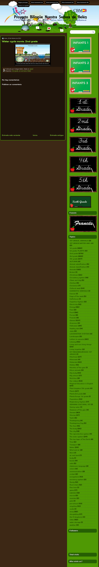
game (72, 490)
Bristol (72, 272)
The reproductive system (79, 434)
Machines (73, 357)
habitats (73, 493)
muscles (73, 498)
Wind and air (75, 450)
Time (71, 442)
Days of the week (76, 296)
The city (73, 431)
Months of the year (77, 367)
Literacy (73, 342)
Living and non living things (80, 344)
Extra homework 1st (37, 2)
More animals (75, 370)
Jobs (72, 331)
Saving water (75, 407)
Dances (72, 294)
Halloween (74, 326)
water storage (75, 522)
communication (76, 471)
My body (73, 373)
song (72, 511)
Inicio (35, 135)
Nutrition (73, 378)
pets (71, 501)
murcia (72, 495)
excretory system (76, 479)
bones (72, 461)
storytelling (74, 514)
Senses (72, 412)
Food (72, 312)
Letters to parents (77, 339)
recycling (73, 506)
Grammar (73, 323)
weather (73, 525)
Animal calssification (78, 264)
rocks (72, 509)
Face (71, 310)
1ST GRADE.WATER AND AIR (82, 243)
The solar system (76, 436)
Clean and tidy (75, 280)
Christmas (74, 275)
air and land (23, 71)
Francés (73, 318)
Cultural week (75, 288)
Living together (76, 349)
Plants (72, 391)
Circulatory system (77, 277)
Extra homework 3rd (67, 2)
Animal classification (78, 267)
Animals (73, 269)
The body (73, 428)
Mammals (73, 359)
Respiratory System (77, 402)
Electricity (74, 304)
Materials (73, 362)
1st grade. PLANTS (77, 251)
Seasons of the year (78, 410)
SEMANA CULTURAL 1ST (80, 404)
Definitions (74, 299)
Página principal (23, 2)
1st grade (73, 248)
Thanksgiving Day (76, 423)
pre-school (74, 503)
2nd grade (15, 71)
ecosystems (74, 477)
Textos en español (23, 5)
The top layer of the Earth (80, 439)
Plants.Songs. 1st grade (79, 396)
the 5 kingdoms (76, 517)
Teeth (72, 418)
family (72, 482)
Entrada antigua (56, 135)
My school (74, 375)
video (72, 519)
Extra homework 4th (83, 2)
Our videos (74, 381)
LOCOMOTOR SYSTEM (79, 334)
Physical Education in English (81, 383)
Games (72, 320)
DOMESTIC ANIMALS (79, 291)
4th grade (73, 259)
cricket (72, 474)
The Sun (73, 426)
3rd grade (73, 256)
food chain (74, 485)
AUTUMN (73, 261)
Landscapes (74, 336)
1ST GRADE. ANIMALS (79, 241)
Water (29, 71)
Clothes (73, 283)
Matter (72, 365)
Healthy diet (74, 328)
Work (72, 453)
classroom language (77, 466)
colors (72, 469)
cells (71, 463)
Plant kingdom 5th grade (79, 388)
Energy (72, 307)
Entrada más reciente (11, 135)
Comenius (74, 285)
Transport (73, 445)
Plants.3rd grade (76, 394)
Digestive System (76, 302)
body (72, 458)
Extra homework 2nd (52, 2)
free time (73, 487)
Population (74, 399)
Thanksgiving (75, 420)
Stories (73, 415)
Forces (72, 315)
